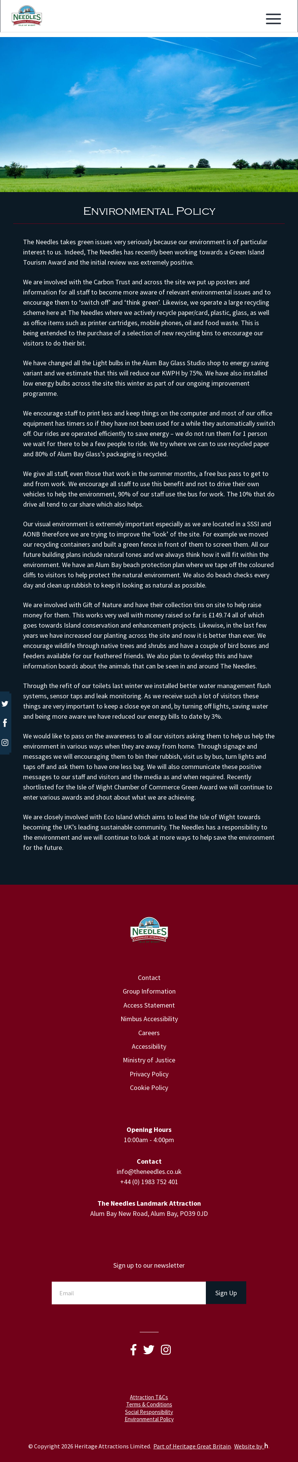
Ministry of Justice (149, 1060)
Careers (149, 1032)
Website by (252, 1446)
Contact (149, 977)
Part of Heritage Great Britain (192, 1446)
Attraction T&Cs (149, 1397)
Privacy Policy (149, 1074)
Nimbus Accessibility (149, 1018)
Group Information (149, 991)
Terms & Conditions (149, 1404)
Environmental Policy (149, 1419)
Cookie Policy (149, 1087)
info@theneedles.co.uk (149, 1171)
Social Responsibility (149, 1411)
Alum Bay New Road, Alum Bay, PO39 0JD (149, 1213)
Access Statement (149, 1005)
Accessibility (149, 1046)
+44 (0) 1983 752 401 (149, 1181)
